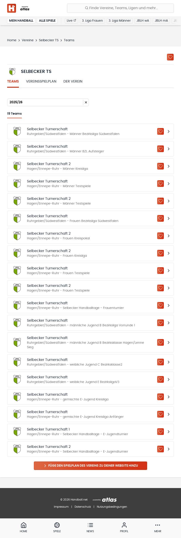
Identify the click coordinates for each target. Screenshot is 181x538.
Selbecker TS (49, 40)
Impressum (61, 506)
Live (71, 20)
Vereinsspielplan (41, 81)
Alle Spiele (47, 21)
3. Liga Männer (120, 21)
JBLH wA (142, 21)
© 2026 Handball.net (73, 499)
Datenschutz (83, 506)
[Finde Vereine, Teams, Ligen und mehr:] (120, 8)
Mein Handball (21, 21)
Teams (13, 81)
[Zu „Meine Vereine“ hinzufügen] (170, 57)
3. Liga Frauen (92, 21)
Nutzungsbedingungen (112, 506)
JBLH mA (161, 21)
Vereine (28, 40)
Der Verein (72, 81)
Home (11, 40)
